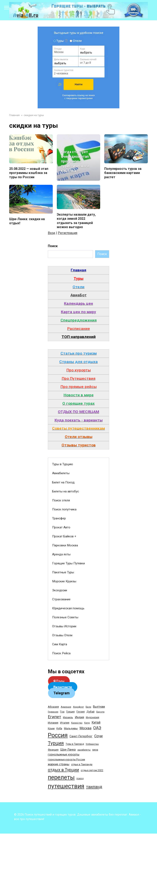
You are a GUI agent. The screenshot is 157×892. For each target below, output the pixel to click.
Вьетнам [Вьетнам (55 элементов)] (99, 707)
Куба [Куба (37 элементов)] (59, 728)
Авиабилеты (61, 473)
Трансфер (59, 518)
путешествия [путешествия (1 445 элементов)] (66, 786)
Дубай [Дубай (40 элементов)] (90, 712)
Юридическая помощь (68, 608)
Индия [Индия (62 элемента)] (79, 717)
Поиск (53, 246)
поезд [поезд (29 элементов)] (79, 778)
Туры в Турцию (62, 464)
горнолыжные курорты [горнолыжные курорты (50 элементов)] (63, 754)
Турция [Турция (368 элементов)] (56, 743)
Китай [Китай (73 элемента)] (96, 723)
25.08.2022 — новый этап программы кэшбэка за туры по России (28, 173)
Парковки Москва (65, 545)
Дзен (58, 681)
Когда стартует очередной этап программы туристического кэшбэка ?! (75, 161)
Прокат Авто (61, 527)
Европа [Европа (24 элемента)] (100, 712)
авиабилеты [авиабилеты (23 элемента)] (84, 750)
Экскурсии (59, 590)
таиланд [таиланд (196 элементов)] (94, 787)
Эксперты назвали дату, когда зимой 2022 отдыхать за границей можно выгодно (76, 221)
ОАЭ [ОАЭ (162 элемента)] (97, 728)
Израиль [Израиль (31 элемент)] (68, 717)
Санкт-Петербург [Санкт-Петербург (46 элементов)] (81, 736)
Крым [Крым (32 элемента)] (51, 728)
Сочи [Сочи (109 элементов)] (98, 736)
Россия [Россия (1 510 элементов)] (58, 735)
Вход (51, 233)
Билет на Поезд (63, 482)
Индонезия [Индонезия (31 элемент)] (92, 717)
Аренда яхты (61, 554)
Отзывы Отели (62, 636)
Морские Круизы (64, 581)
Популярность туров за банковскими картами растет (122, 173)
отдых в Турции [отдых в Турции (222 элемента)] (63, 770)
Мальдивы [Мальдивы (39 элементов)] (71, 728)
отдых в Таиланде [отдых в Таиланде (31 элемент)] (81, 764)
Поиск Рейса (61, 654)
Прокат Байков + (64, 536)
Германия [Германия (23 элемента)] (53, 712)
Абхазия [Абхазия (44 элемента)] (53, 707)
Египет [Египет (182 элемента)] (54, 717)
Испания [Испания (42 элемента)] (53, 722)
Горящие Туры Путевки (68, 563)
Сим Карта (59, 645)
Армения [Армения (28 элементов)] (66, 707)
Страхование (61, 599)
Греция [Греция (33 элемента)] (70, 712)
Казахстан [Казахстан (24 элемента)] (76, 723)
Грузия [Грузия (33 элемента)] (80, 712)
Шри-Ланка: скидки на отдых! (27, 221)
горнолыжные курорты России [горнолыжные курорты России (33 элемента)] (66, 759)
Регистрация (67, 233)
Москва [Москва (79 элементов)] (85, 728)
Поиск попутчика (64, 509)
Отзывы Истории (64, 626)
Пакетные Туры (63, 572)
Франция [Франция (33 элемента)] (53, 749)
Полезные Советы (65, 617)
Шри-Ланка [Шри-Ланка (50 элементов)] (68, 749)
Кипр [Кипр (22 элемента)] (87, 723)
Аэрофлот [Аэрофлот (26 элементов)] (78, 707)
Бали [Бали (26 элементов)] (88, 707)
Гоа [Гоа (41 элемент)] (62, 712)
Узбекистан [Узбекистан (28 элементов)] (92, 744)
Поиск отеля (61, 500)
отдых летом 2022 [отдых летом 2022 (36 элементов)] (92, 770)
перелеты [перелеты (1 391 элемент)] (61, 777)
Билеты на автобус (65, 491)
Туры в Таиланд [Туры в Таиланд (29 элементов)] (75, 744)
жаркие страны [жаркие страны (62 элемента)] (58, 764)
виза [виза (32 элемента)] (95, 750)
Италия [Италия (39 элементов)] (64, 722)
